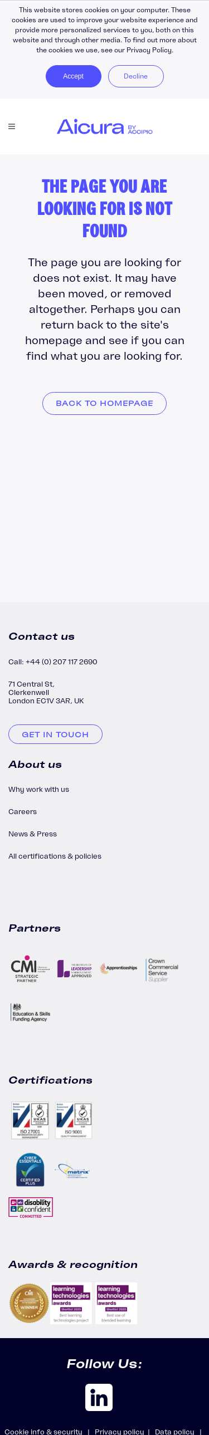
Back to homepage (104, 403)
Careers (22, 811)
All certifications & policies (54, 856)
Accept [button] (73, 76)
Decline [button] (136, 76)
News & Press (32, 834)
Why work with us (38, 789)
